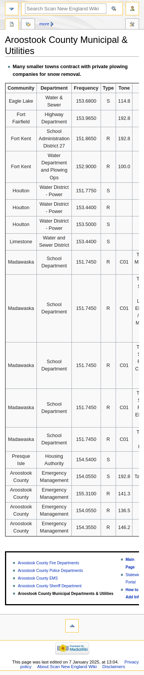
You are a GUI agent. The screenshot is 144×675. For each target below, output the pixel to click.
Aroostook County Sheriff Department (49, 586)
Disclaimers (114, 666)
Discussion (28, 25)
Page (11, 25)
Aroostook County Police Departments (50, 571)
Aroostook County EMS (38, 578)
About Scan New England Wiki (67, 666)
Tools (132, 25)
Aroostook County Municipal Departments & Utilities (65, 593)
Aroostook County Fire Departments (48, 563)
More (45, 23)
